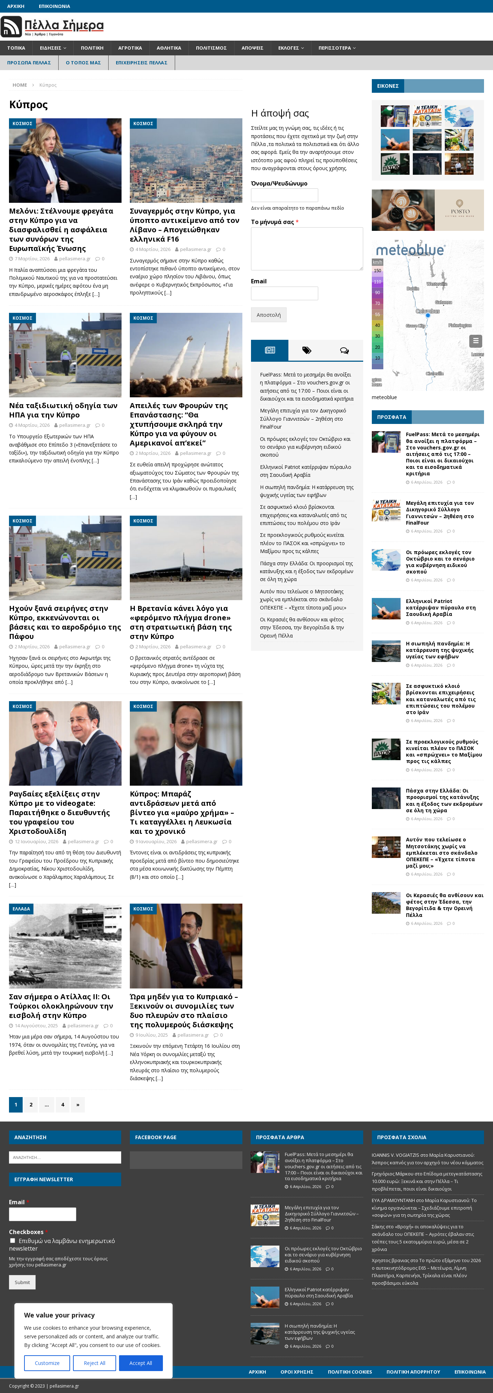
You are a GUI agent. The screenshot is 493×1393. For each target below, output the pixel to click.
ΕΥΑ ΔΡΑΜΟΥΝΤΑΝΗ (393, 1200)
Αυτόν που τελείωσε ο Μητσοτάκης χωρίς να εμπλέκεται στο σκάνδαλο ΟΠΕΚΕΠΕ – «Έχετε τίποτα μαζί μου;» (303, 599)
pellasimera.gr (75, 258)
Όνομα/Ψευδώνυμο (279, 183)
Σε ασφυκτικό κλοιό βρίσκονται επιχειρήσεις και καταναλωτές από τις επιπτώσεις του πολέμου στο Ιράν (303, 514)
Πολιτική (92, 48)
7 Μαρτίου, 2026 (32, 258)
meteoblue (384, 397)
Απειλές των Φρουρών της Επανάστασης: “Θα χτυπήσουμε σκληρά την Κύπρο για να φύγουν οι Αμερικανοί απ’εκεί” (179, 424)
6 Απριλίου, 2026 (426, 482)
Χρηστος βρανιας (390, 1260)
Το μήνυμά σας (275, 222)
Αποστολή (269, 314)
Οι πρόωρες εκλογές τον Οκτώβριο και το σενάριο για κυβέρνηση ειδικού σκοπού (305, 446)
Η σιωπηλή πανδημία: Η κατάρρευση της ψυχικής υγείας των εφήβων (440, 650)
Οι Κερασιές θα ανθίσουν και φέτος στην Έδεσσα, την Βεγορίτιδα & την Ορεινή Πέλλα (302, 627)
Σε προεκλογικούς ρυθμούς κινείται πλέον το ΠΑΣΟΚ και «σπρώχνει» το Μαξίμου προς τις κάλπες (302, 542)
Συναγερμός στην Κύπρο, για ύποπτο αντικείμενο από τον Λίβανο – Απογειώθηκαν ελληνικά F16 (184, 225)
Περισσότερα (335, 48)
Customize (47, 1363)
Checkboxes (28, 1232)
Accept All (140, 1363)
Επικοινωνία (54, 6)
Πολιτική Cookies (350, 1372)
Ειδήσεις (50, 48)
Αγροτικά (130, 48)
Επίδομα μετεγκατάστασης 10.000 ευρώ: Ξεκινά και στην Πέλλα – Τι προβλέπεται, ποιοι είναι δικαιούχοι (427, 1181)
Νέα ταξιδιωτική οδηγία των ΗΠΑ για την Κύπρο (63, 410)
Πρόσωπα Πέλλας (29, 62)
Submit (22, 1282)
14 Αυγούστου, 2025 (36, 1025)
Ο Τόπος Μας (83, 62)
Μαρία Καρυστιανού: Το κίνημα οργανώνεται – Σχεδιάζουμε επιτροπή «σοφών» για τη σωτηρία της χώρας (424, 1208)
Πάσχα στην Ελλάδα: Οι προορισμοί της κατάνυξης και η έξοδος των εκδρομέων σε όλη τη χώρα (306, 571)
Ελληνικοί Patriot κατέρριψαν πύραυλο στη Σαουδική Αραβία (441, 607)
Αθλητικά (169, 48)
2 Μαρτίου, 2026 (153, 453)
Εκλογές (288, 48)
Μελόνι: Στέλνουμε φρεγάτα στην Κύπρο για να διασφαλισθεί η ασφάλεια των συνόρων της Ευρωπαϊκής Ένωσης (61, 229)
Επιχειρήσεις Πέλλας (142, 62)
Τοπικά (16, 48)
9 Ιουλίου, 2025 (152, 1035)
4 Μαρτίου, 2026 (153, 249)
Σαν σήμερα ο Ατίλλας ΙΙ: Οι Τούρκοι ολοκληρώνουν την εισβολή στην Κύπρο (61, 1006)
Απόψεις (253, 48)
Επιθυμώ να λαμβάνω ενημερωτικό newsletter (62, 1245)
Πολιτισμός (211, 48)
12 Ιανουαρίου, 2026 (36, 841)
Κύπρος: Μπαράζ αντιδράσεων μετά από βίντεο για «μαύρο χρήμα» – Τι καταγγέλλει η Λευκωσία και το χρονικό (182, 812)
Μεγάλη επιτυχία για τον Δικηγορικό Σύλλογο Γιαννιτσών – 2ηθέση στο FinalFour (303, 418)
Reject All (94, 1363)
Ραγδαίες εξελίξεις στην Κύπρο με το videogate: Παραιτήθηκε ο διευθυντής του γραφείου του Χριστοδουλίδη (59, 812)
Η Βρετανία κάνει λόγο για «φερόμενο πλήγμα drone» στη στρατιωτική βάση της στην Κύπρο (181, 622)
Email (259, 281)
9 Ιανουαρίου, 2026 (156, 841)
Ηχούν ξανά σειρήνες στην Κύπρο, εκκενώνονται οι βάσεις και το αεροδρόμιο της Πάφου (65, 622)
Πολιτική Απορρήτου (413, 1372)
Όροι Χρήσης (297, 1372)
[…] (96, 294)
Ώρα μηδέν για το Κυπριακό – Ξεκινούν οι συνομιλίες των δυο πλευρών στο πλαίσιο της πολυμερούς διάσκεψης (184, 1010)
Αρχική (15, 6)
